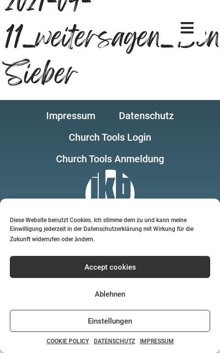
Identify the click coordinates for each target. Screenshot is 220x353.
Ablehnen (110, 294)
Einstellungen (110, 321)
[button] (187, 28)
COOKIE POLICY (68, 341)
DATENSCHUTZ (114, 341)
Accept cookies (110, 267)
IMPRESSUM (157, 341)
